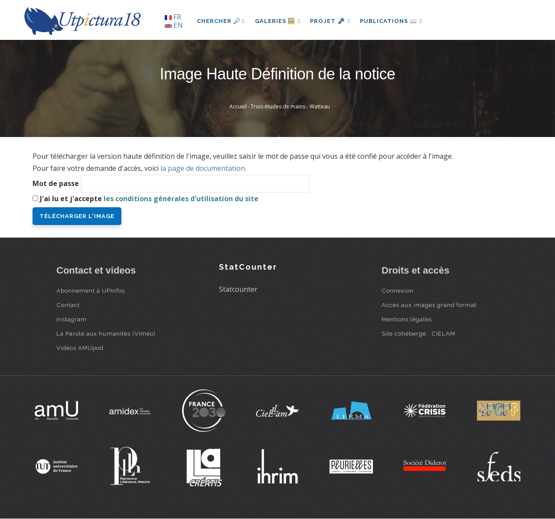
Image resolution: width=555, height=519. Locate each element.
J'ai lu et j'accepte (149, 198)
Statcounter (238, 289)
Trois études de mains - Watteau (290, 106)
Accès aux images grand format (429, 304)
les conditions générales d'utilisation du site (181, 198)
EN (174, 25)
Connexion (398, 290)
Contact (68, 304)
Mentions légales (407, 319)
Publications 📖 (393, 21)
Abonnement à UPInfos (90, 290)
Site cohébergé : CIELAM (418, 333)
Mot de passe (56, 183)
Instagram (71, 319)
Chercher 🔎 (221, 21)
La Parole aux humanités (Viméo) (106, 333)
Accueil (238, 106)
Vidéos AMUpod (80, 347)
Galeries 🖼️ (278, 21)
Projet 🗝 (331, 21)
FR (173, 17)
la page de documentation (202, 168)
